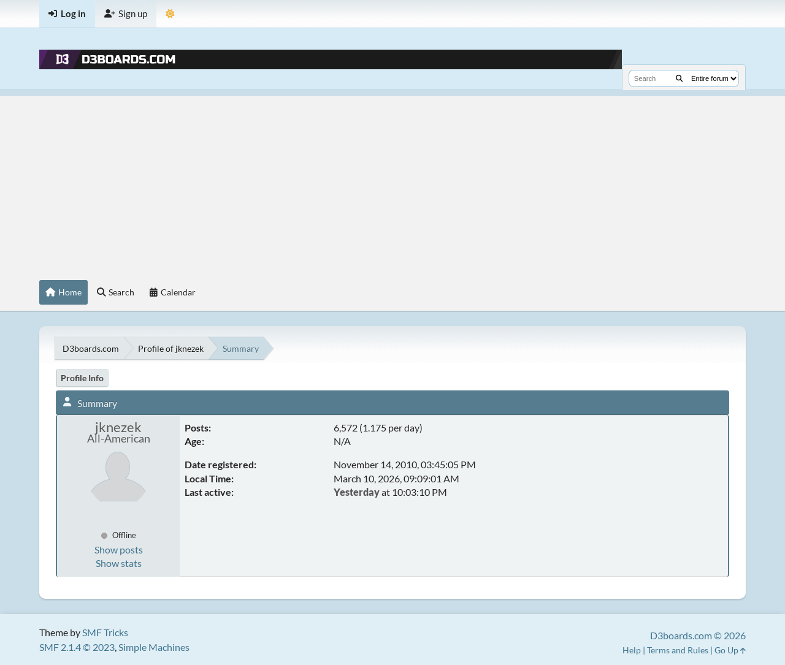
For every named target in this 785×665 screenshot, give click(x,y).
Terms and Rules (677, 650)
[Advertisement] (392, 182)
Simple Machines (154, 647)
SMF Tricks (105, 632)
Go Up (730, 650)
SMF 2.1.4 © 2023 (77, 647)
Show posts (118, 549)
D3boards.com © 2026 (698, 635)
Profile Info (82, 378)
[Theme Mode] (170, 14)
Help (631, 650)
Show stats (119, 563)
